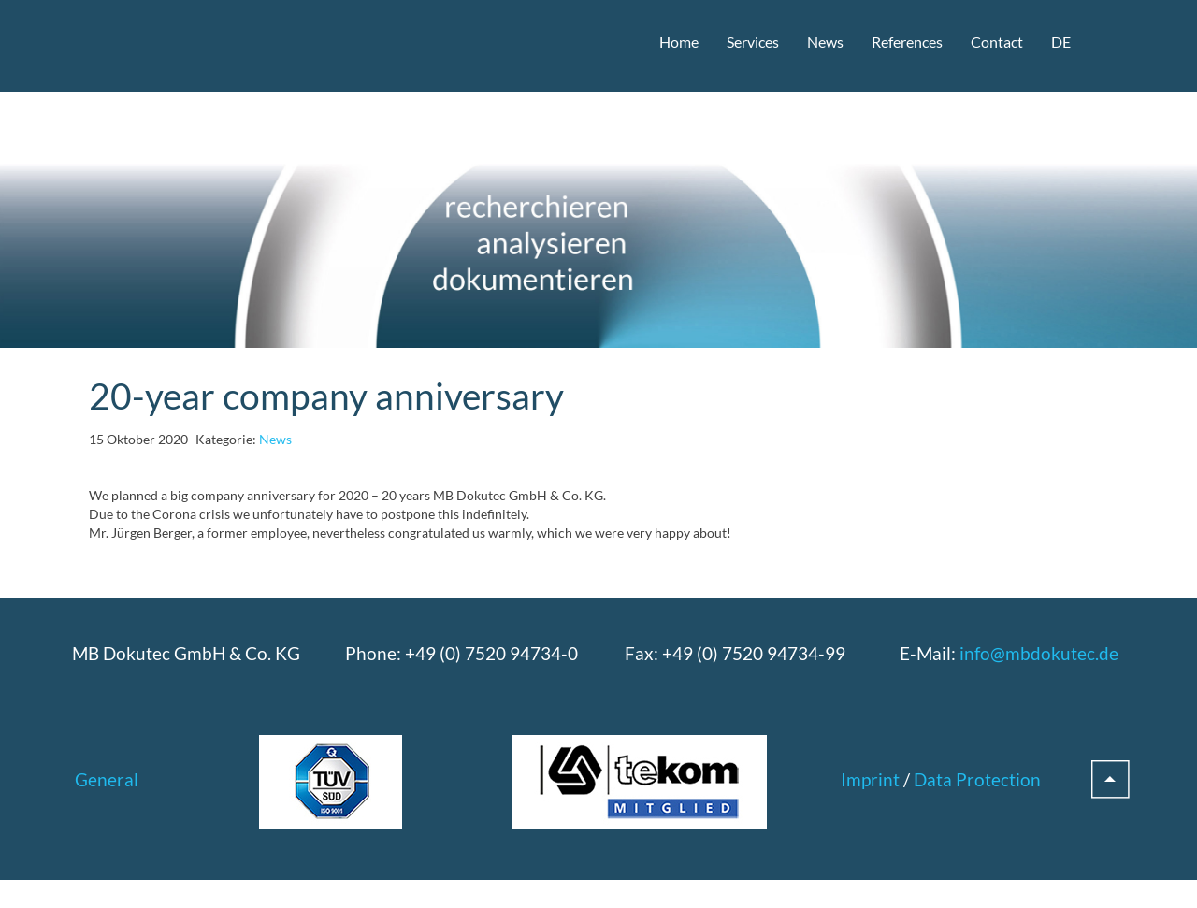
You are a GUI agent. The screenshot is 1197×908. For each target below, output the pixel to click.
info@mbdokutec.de (1038, 653)
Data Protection (977, 779)
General (106, 779)
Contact (997, 41)
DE (1061, 41)
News (825, 41)
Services (753, 41)
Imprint (870, 779)
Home (679, 41)
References (907, 41)
